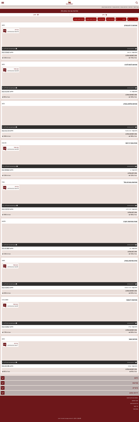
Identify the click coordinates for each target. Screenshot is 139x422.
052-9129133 (6, 209)
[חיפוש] (137, 2)
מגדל (3, 182)
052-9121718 (6, 131)
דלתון (3, 25)
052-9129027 (6, 327)
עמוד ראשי (136, 7)
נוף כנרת (4, 143)
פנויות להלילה (110, 19)
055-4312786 (6, 366)
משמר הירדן (5, 300)
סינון (36, 15)
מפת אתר (135, 409)
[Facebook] (75, 414)
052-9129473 (6, 288)
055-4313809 (6, 248)
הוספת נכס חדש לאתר (132, 398)
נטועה (3, 260)
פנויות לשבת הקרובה (79, 19)
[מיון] (104, 15)
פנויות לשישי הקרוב (91, 19)
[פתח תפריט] (3, 3)
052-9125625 (6, 52)
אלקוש (4, 221)
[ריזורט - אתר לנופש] (69, 2)
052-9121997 (6, 91)
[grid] (69, 197)
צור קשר (136, 406)
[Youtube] (64, 414)
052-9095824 (6, 170)
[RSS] (69, 414)
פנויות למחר (101, 19)
